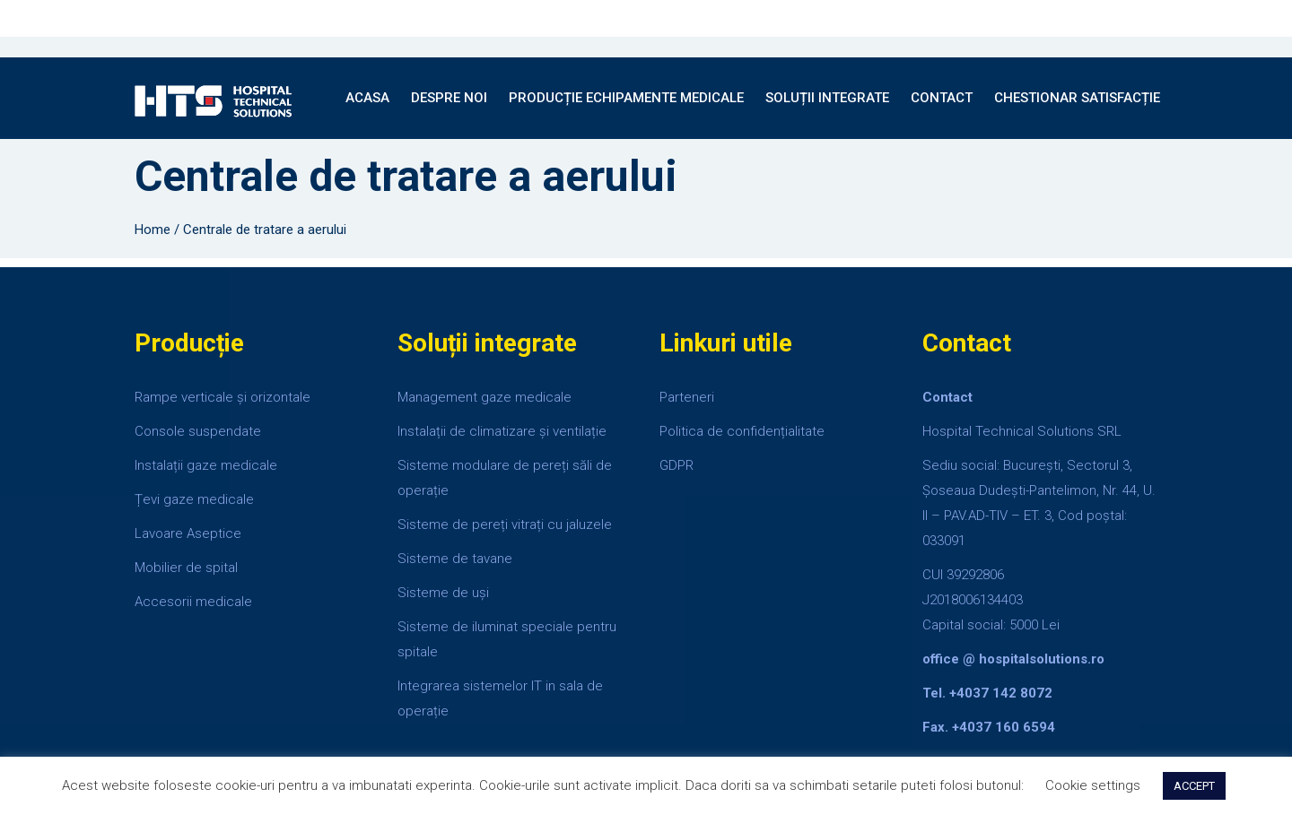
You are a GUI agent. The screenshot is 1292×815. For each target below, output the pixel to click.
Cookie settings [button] (1092, 785)
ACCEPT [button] (1194, 786)
